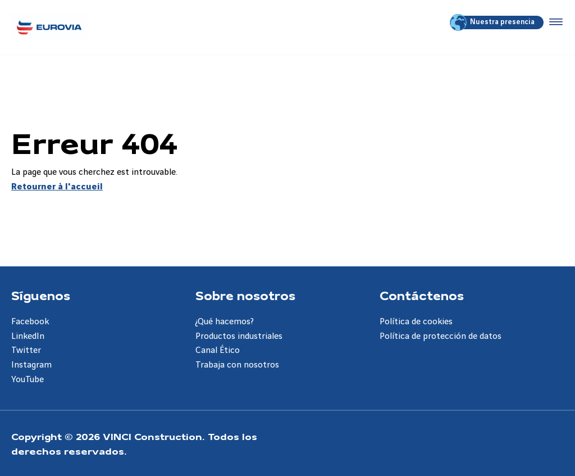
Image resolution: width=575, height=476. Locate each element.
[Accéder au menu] (554, 22)
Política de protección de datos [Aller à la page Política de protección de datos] (440, 336)
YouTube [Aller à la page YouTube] (27, 379)
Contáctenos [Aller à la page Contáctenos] (422, 295)
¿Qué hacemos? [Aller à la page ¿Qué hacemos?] (224, 322)
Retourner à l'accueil (57, 187)
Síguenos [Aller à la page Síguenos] (40, 295)
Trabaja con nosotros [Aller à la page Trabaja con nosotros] (237, 365)
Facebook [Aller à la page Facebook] (30, 322)
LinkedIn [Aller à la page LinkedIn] (27, 336)
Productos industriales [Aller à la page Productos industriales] (238, 336)
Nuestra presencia (493, 22)
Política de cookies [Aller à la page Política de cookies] (416, 322)
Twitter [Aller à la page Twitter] (26, 350)
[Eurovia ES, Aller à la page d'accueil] (49, 27)
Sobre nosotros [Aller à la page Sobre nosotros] (245, 295)
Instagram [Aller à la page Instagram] (31, 365)
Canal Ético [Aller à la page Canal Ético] (217, 350)
